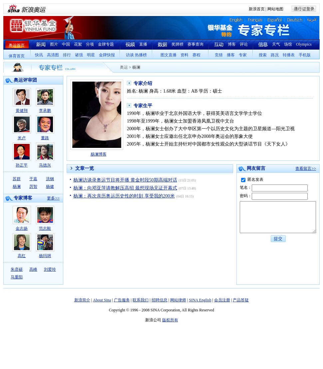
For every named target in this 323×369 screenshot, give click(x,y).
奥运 (124, 67)
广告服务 (122, 300)
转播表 (289, 55)
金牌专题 (106, 44)
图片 (54, 44)
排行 (67, 55)
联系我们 (141, 300)
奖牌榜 (177, 44)
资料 (184, 55)
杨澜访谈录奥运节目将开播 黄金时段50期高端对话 (125, 180)
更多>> (53, 198)
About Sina (102, 300)
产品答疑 (241, 300)
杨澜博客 (99, 154)
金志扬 (22, 218)
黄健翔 (22, 100)
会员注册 (222, 300)
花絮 (78, 44)
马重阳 (17, 277)
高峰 (33, 269)
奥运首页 (17, 45)
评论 (244, 44)
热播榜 (141, 55)
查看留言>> (305, 168)
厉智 (33, 186)
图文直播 (168, 55)
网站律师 (178, 300)
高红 (22, 245)
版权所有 (170, 320)
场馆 (288, 44)
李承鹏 (45, 100)
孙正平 (22, 155)
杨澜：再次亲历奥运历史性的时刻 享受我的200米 (124, 195)
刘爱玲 (50, 269)
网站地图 (275, 9)
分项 (90, 44)
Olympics (304, 44)
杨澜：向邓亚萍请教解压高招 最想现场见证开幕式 (125, 187)
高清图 (53, 55)
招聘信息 (159, 300)
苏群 (17, 179)
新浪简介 (82, 300)
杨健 (50, 186)
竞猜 (219, 55)
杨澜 (17, 186)
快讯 (39, 55)
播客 (231, 55)
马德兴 (45, 155)
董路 (45, 127)
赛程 (196, 55)
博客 (232, 44)
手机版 (305, 55)
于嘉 (33, 179)
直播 (143, 44)
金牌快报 (107, 55)
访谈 (130, 55)
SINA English (200, 300)
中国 (66, 44)
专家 (243, 55)
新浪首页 (257, 9)
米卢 (22, 127)
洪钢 (50, 179)
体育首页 (17, 56)
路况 (275, 55)
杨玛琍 (45, 245)
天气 (276, 44)
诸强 (79, 55)
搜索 (263, 55)
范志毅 (45, 218)
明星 (91, 55)
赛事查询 (195, 44)
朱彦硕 (17, 269)
